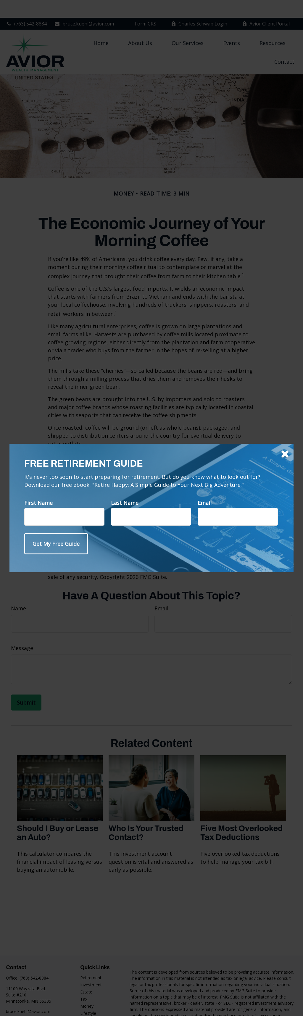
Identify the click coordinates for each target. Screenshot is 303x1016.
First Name (38, 502)
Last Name (124, 502)
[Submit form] (56, 543)
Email (205, 502)
